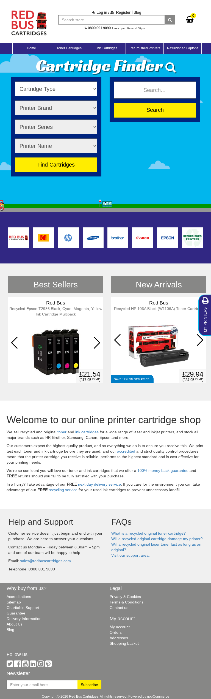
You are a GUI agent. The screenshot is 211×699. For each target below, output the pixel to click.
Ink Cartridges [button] (106, 48)
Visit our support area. (130, 555)
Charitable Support (23, 607)
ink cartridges (87, 432)
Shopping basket (124, 643)
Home (31, 48)
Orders (116, 632)
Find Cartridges (56, 164)
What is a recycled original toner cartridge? (148, 533)
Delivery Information (24, 618)
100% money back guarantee (162, 470)
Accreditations (19, 596)
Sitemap (14, 602)
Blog (137, 12)
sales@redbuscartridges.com (45, 561)
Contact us (119, 607)
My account (120, 627)
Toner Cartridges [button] (69, 48)
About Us (15, 624)
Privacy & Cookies (125, 596)
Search (155, 110)
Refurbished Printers (144, 48)
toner (61, 432)
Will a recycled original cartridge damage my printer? (157, 539)
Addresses (119, 638)
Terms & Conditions (126, 602)
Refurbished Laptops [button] (182, 48)
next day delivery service (99, 484)
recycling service (63, 490)
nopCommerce (158, 696)
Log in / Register (111, 12)
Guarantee (16, 613)
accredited (126, 451)
